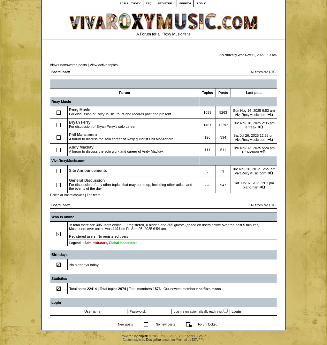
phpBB (143, 336)
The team (93, 195)
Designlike (153, 339)
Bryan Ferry (79, 122)
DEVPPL (198, 339)
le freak (250, 127)
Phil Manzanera (83, 135)
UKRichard (250, 152)
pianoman (250, 187)
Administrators (95, 243)
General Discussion (87, 180)
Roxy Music (61, 101)
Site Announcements (88, 170)
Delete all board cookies (67, 195)
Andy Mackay (81, 147)
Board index (60, 72)
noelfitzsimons (208, 289)
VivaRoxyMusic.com (250, 115)
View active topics (104, 65)
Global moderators (123, 243)
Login (56, 302)
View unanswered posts (68, 65)
